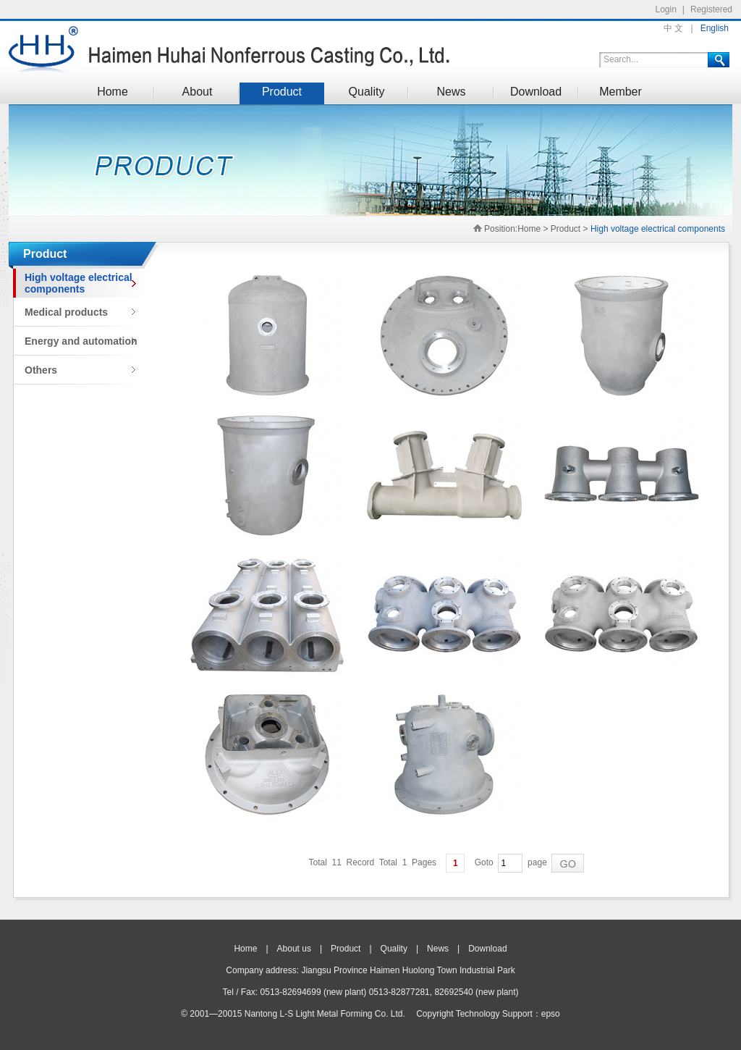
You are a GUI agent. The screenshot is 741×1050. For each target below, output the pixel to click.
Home (112, 91)
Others (41, 370)
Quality (367, 91)
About (197, 91)
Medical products (66, 312)
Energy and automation (81, 341)
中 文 (673, 28)
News (450, 91)
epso (550, 1014)
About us (294, 949)
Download (536, 91)
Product (282, 91)
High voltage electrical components (657, 229)
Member (620, 91)
